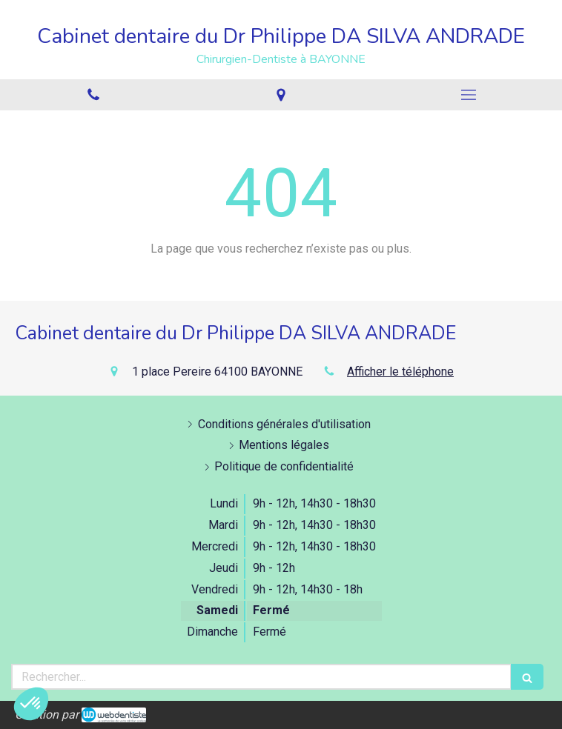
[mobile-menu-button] (468, 95)
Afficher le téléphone (400, 371)
